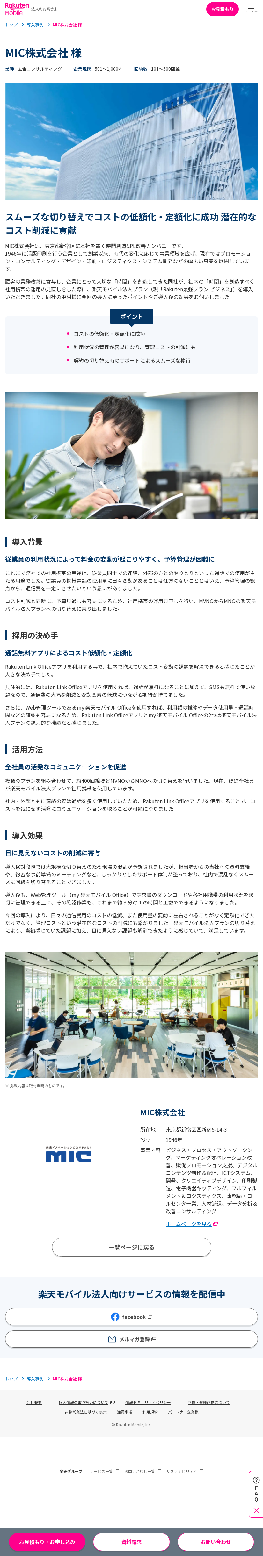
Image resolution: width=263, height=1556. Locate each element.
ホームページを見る (192, 1224)
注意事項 (124, 1412)
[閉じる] (256, 1510)
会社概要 (34, 1402)
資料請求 (131, 1541)
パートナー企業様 (183, 1412)
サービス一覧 (101, 1471)
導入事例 (35, 25)
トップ (11, 25)
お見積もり (222, 9)
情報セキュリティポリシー (148, 1402)
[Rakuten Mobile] (31, 9)
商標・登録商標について (209, 1402)
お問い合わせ (216, 1541)
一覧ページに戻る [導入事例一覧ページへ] (132, 1247)
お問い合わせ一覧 (139, 1471)
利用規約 (150, 1412)
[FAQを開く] (256, 1494)
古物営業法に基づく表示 (86, 1412)
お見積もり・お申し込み (47, 1541)
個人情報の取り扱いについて (83, 1402)
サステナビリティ (181, 1471)
